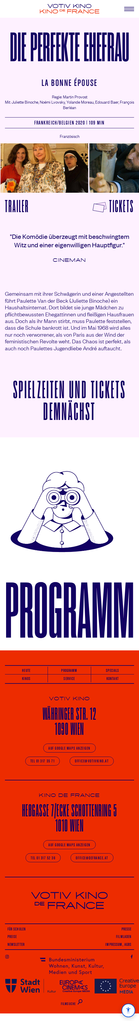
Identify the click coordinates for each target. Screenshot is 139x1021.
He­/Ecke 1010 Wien (69, 818)
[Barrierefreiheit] (128, 1010)
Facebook (132, 956)
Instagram (7, 956)
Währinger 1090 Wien (69, 721)
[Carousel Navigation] (69, 168)
